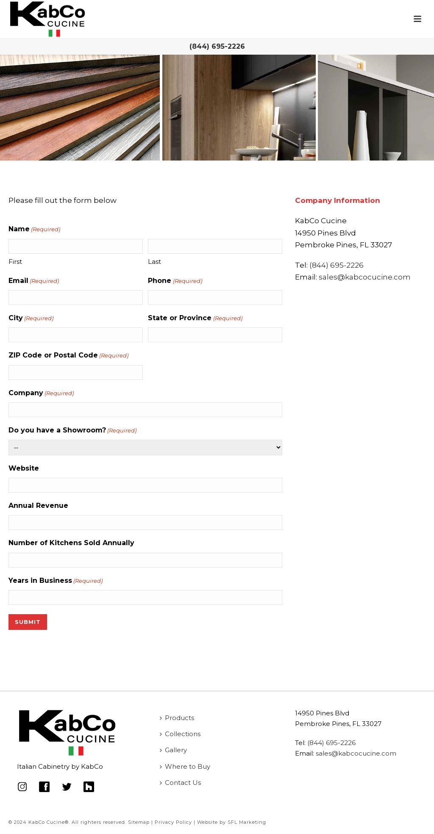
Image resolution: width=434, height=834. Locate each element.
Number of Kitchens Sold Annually (71, 543)
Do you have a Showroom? (72, 430)
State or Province (195, 318)
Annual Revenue (38, 506)
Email (33, 281)
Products (177, 718)
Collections (180, 734)
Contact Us (180, 783)
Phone (175, 281)
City (30, 318)
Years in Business (55, 581)
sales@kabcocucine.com (365, 277)
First (15, 262)
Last (154, 262)
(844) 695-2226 (217, 46)
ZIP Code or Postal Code (68, 355)
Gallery (173, 750)
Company (41, 393)
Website (23, 468)
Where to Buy (185, 766)
